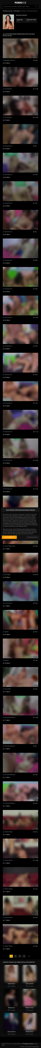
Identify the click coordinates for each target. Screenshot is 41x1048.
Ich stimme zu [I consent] (9, 537)
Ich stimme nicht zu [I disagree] (32, 537)
